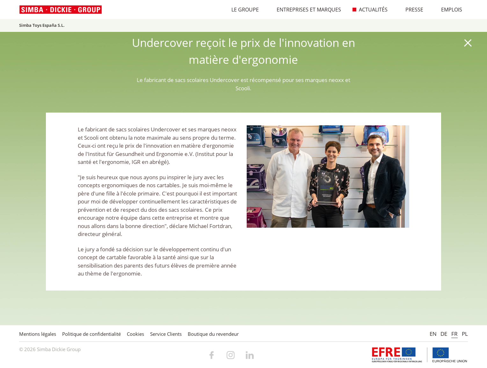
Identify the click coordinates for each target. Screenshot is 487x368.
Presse (411, 9)
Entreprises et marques (305, 9)
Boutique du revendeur (213, 334)
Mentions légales (37, 334)
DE (443, 333)
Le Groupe (242, 9)
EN (433, 333)
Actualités (370, 9)
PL (465, 333)
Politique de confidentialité (91, 334)
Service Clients (166, 334)
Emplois (448, 9)
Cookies (135, 334)
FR (454, 333)
